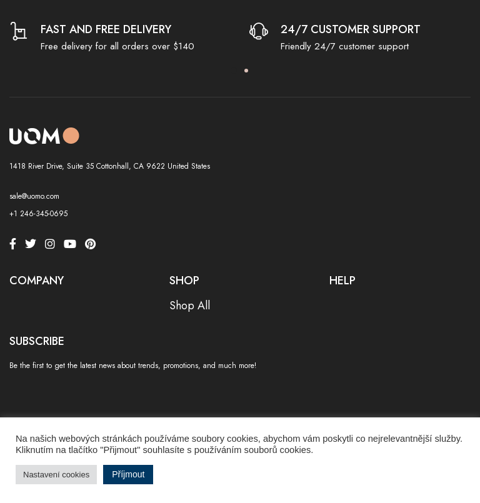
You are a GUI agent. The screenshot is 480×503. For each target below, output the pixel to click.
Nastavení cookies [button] (56, 474)
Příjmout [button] (128, 474)
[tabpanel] (120, 38)
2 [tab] (246, 70)
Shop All (189, 305)
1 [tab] (234, 70)
